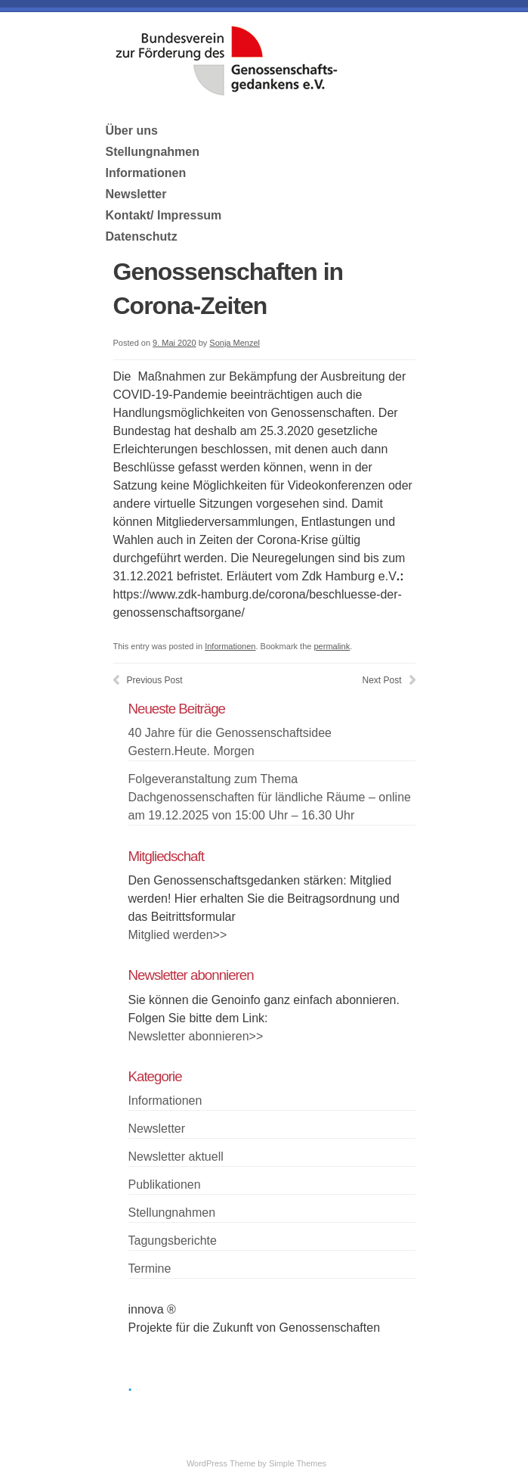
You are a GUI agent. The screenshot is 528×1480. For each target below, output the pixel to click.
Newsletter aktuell (176, 1156)
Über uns (132, 130)
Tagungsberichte (172, 1240)
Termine (149, 1268)
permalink (331, 646)
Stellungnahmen (152, 151)
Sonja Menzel (234, 342)
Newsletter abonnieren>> (196, 1036)
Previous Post (155, 680)
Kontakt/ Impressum (164, 215)
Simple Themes (297, 1463)
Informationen (146, 172)
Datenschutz (142, 236)
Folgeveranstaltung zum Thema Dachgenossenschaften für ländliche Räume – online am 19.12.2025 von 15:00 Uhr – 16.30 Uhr (269, 797)
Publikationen (164, 1184)
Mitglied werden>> (177, 934)
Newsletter (136, 194)
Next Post (381, 680)
